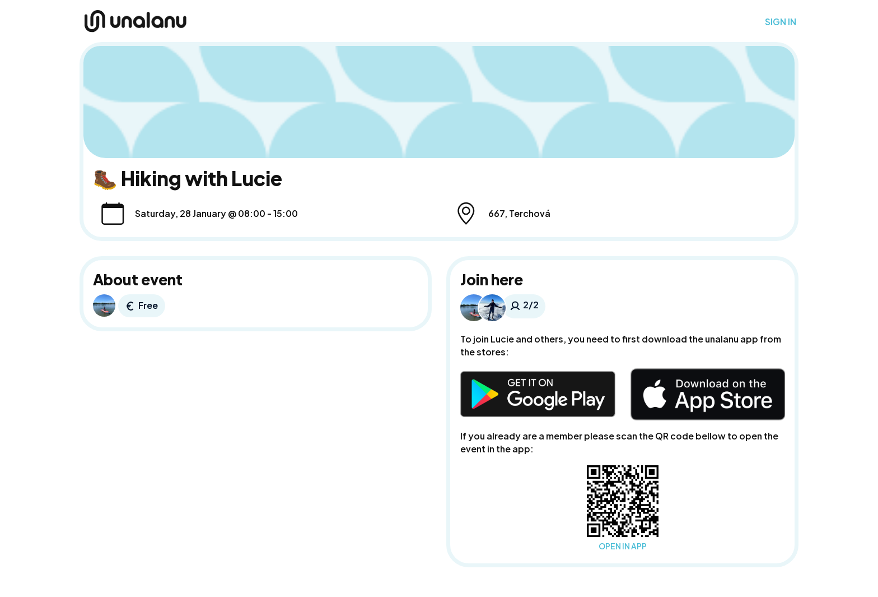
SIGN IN (780, 21)
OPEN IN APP (623, 546)
